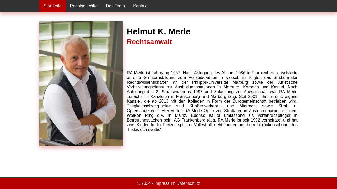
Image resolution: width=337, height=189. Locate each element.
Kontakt (140, 6)
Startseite (53, 6)
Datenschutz (188, 183)
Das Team (115, 6)
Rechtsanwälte (84, 6)
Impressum (165, 183)
